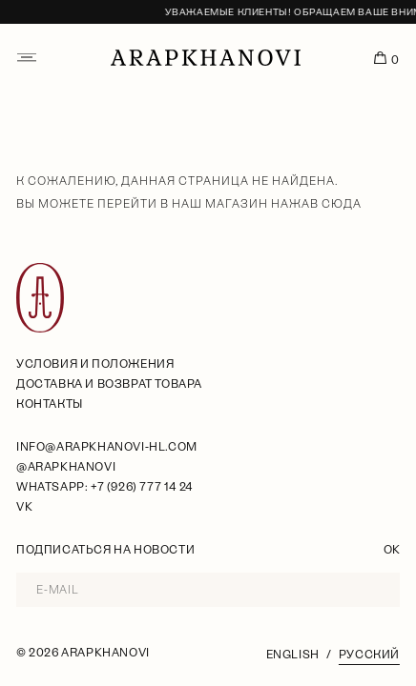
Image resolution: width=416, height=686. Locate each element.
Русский (369, 654)
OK (392, 549)
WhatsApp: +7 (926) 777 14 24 (104, 487)
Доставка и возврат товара (109, 384)
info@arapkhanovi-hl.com (107, 447)
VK (24, 507)
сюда (342, 204)
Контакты (49, 404)
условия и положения (95, 364)
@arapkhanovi (65, 467)
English (293, 654)
